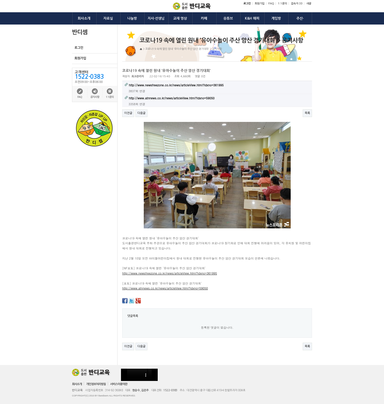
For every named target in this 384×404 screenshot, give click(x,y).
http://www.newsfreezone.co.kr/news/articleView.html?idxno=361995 (169, 273)
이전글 (128, 113)
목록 (307, 113)
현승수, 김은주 (140, 390)
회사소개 (77, 384)
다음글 (141, 113)
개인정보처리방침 (96, 384)
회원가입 (259, 3)
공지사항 (94, 97)
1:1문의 (282, 3)
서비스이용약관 (118, 384)
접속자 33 (296, 3)
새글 (308, 3)
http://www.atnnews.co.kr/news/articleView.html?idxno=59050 (165, 288)
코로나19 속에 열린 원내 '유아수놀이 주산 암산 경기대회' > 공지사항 (183, 49)
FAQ (271, 3)
